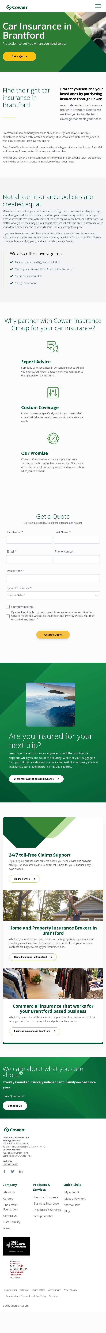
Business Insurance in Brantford (32, 1031)
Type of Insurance (18, 588)
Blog (67, 1211)
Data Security (11, 1222)
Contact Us (15, 1105)
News (7, 1228)
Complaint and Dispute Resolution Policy (26, 1296)
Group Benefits (43, 1216)
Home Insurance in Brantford (30, 957)
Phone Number (64, 551)
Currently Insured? (22, 606)
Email (10, 551)
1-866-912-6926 (10, 1164)
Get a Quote (19, 56)
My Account (71, 1192)
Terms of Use (38, 1289)
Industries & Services (47, 1210)
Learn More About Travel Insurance (34, 778)
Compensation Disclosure (16, 1289)
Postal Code (14, 570)
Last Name (61, 532)
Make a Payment (75, 1199)
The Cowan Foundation (10, 1207)
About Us (9, 1192)
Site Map (53, 1296)
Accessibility (54, 1289)
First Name (14, 532)
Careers (8, 1199)
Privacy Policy (70, 1289)
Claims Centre (22, 878)
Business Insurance (46, 1203)
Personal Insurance (46, 1197)
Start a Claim (72, 1205)
